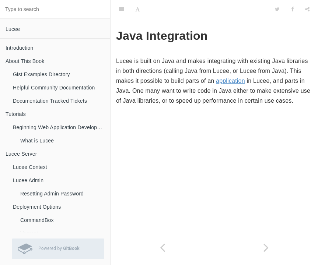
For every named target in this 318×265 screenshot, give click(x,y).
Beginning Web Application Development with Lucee (61, 127)
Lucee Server (21, 154)
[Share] (307, 9)
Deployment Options (37, 207)
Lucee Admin (28, 180)
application (230, 81)
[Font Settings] (138, 9)
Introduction (20, 48)
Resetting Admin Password (52, 194)
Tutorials (16, 114)
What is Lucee (37, 141)
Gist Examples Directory (41, 74)
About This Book (25, 61)
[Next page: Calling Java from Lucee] (266, 247)
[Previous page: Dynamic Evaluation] (162, 247)
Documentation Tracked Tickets (50, 101)
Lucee (13, 29)
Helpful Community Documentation (54, 88)
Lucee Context (30, 167)
